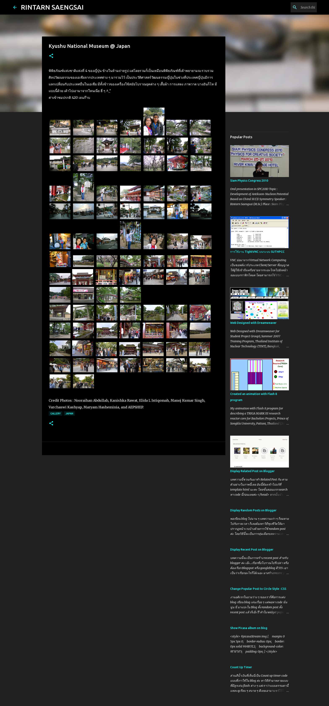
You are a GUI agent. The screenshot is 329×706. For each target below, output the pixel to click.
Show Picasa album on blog (248, 628)
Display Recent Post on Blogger (251, 549)
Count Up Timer (241, 667)
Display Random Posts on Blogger (253, 510)
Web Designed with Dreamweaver (253, 322)
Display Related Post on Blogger (252, 471)
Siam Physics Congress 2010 (249, 180)
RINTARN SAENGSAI (52, 7)
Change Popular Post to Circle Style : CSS (258, 588)
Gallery (55, 413)
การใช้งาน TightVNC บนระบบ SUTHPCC (257, 251)
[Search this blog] (295, 7)
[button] (51, 56)
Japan (69, 413)
